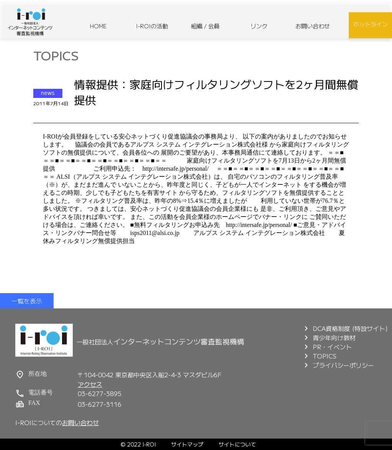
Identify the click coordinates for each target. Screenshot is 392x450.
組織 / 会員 (205, 26)
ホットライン (370, 24)
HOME (98, 26)
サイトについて (237, 444)
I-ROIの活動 (152, 26)
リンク (259, 26)
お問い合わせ (313, 26)
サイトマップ (187, 444)
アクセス (90, 384)
